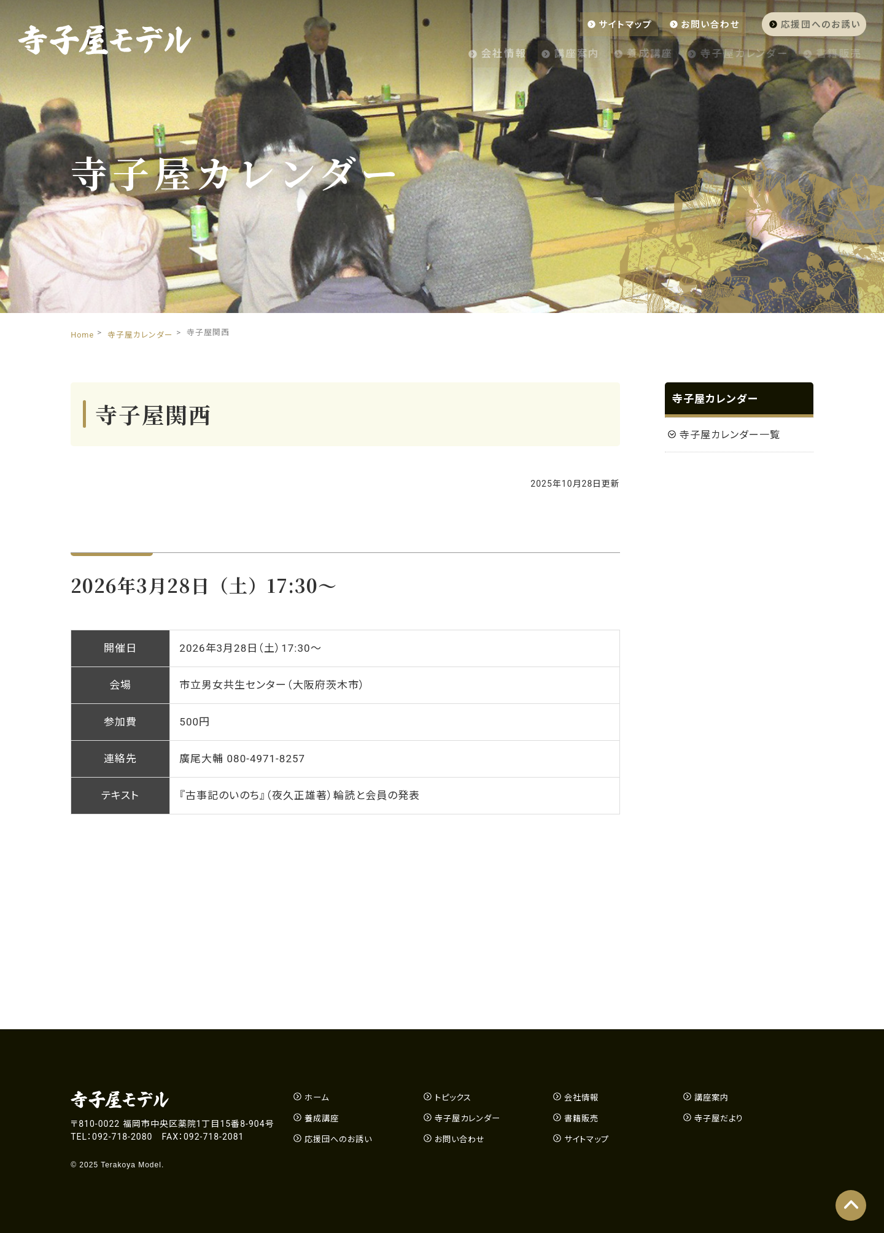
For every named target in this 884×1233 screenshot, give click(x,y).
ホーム (317, 1097)
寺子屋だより (720, 1118)
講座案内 (553, 51)
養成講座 (634, 51)
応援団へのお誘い (815, 23)
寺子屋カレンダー (738, 51)
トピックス (455, 1097)
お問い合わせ (698, 23)
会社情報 (472, 51)
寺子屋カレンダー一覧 (730, 435)
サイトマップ (606, 23)
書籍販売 (841, 51)
